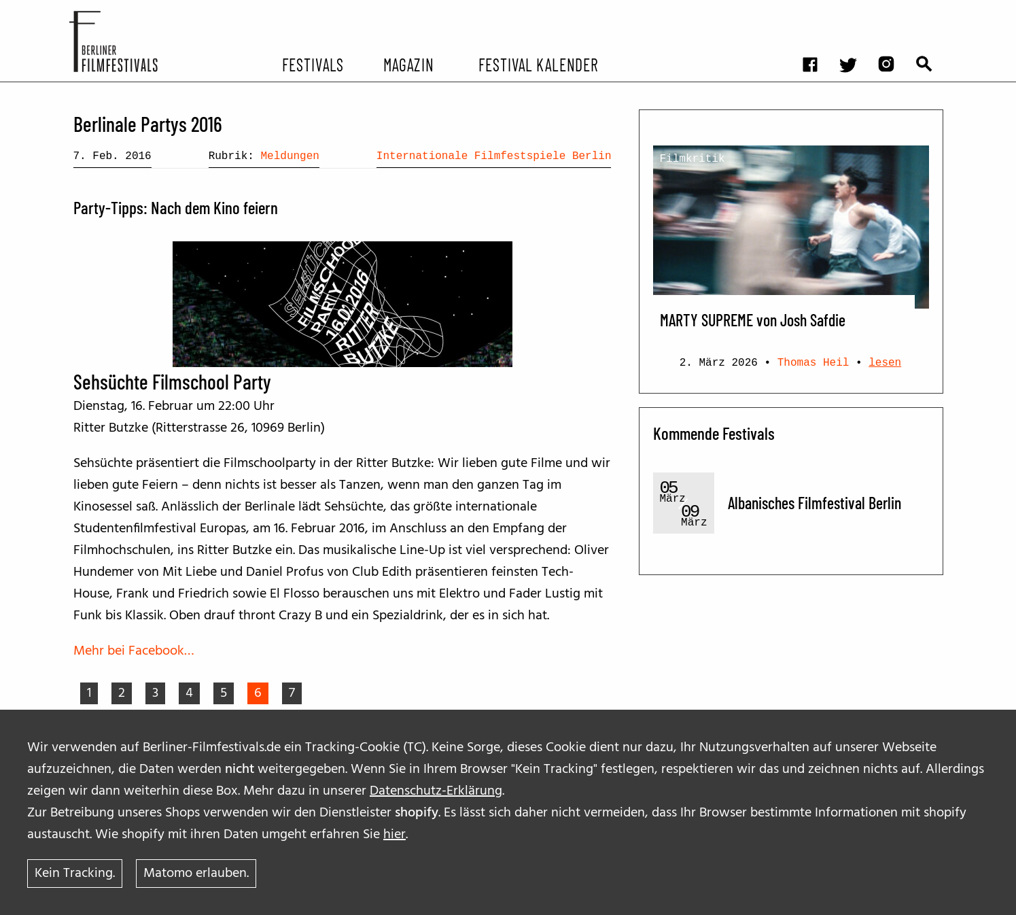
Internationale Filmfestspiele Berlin (494, 156)
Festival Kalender (538, 63)
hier (394, 835)
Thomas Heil (813, 363)
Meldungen (289, 156)
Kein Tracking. (75, 873)
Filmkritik (692, 159)
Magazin (408, 63)
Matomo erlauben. (196, 873)
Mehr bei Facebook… (133, 651)
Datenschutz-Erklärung (436, 791)
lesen (885, 363)
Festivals (313, 63)
